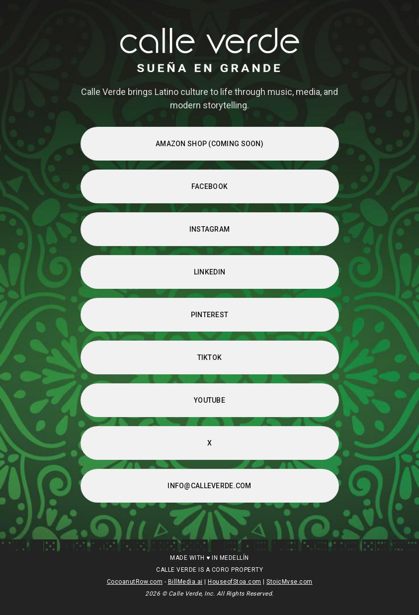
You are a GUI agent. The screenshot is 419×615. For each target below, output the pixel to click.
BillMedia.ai (185, 581)
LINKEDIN (209, 272)
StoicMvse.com (289, 581)
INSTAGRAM (209, 229)
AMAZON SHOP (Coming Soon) (209, 144)
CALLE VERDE (176, 569)
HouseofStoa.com (234, 581)
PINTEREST (210, 315)
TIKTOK (209, 357)
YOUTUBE (209, 400)
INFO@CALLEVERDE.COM (209, 486)
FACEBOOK (209, 186)
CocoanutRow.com (135, 581)
